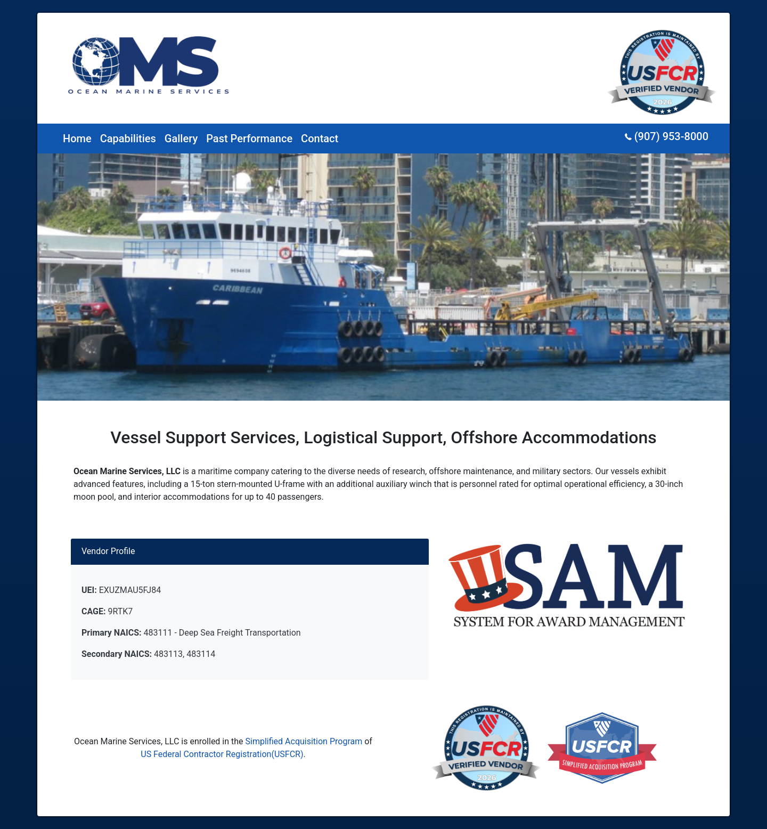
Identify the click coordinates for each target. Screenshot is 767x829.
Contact (319, 138)
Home (77, 138)
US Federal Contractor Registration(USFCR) (222, 754)
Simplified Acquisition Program (304, 741)
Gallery (181, 138)
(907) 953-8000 (666, 136)
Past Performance (249, 138)
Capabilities (128, 138)
